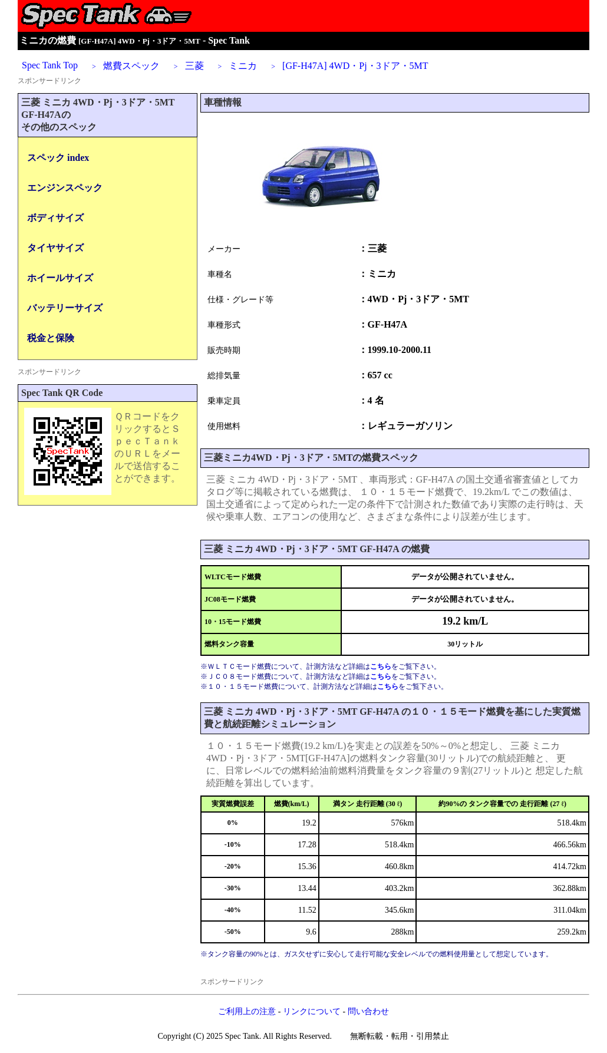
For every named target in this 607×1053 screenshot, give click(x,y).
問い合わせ (368, 1011)
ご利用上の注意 (247, 1011)
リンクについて (312, 1011)
